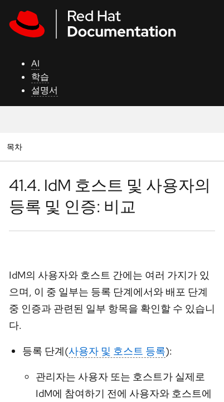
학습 (40, 77)
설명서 (44, 90)
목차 (16, 146)
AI (35, 63)
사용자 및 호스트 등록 (117, 350)
